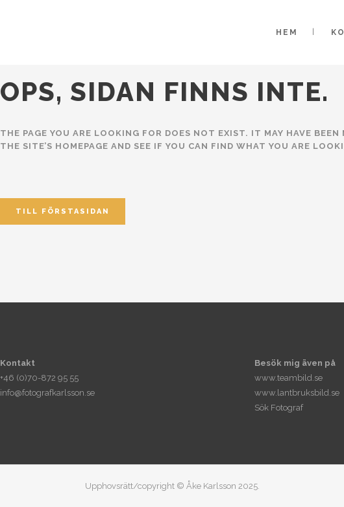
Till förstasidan (63, 211)
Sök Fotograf (278, 407)
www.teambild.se (288, 378)
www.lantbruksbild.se (296, 393)
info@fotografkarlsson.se (47, 393)
